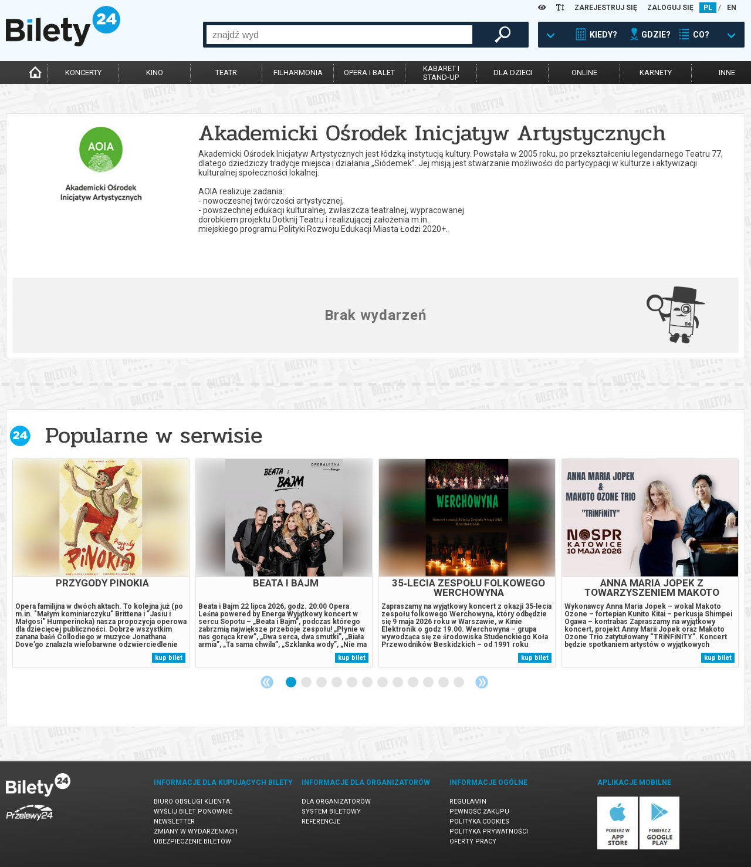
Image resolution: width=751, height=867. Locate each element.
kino (154, 72)
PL (707, 8)
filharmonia (298, 72)
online (584, 72)
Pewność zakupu (479, 811)
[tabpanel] (101, 563)
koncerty (83, 72)
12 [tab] (459, 683)
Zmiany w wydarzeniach (196, 831)
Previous (267, 682)
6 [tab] (368, 683)
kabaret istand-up (441, 73)
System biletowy (331, 811)
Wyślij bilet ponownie (193, 811)
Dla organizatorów (336, 801)
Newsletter (174, 821)
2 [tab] (307, 683)
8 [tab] (398, 683)
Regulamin (467, 801)
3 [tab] (322, 683)
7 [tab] (383, 683)
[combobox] (339, 35)
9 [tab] (414, 683)
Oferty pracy (472, 841)
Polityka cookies (479, 821)
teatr (226, 72)
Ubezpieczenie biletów (192, 841)
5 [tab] (352, 683)
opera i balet (369, 72)
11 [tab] (444, 683)
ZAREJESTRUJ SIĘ (605, 8)
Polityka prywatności (488, 831)
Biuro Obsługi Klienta (192, 801)
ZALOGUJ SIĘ (670, 8)
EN (731, 8)
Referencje (321, 821)
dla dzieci (512, 72)
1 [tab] (291, 683)
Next (481, 682)
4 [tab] (337, 683)
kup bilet (168, 658)
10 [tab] (429, 683)
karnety (656, 72)
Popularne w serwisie (153, 435)
